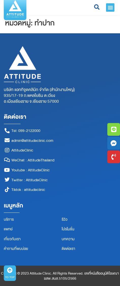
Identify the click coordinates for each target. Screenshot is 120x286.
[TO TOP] (10, 270)
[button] (110, 7)
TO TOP (10, 277)
